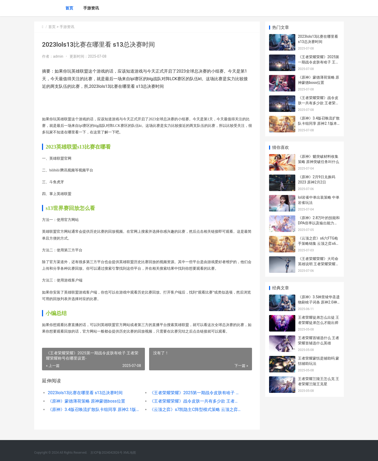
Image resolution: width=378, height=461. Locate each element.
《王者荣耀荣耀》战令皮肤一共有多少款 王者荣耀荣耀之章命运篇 (195, 401)
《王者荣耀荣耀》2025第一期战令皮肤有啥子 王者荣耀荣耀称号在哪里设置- (195, 392)
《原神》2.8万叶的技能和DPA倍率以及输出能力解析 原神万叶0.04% (319, 223)
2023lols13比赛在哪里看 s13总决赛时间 (85, 392)
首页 (69, 8)
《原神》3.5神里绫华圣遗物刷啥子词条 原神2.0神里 (319, 302)
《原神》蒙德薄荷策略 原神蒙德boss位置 (86, 401)
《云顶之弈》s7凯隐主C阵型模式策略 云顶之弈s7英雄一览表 (195, 409)
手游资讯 (91, 8)
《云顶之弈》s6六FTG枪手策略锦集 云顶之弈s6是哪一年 (319, 243)
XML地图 (129, 452)
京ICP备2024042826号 (106, 452)
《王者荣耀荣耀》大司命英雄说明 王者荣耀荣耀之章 (318, 264)
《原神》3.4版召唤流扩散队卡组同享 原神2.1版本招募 (93, 409)
